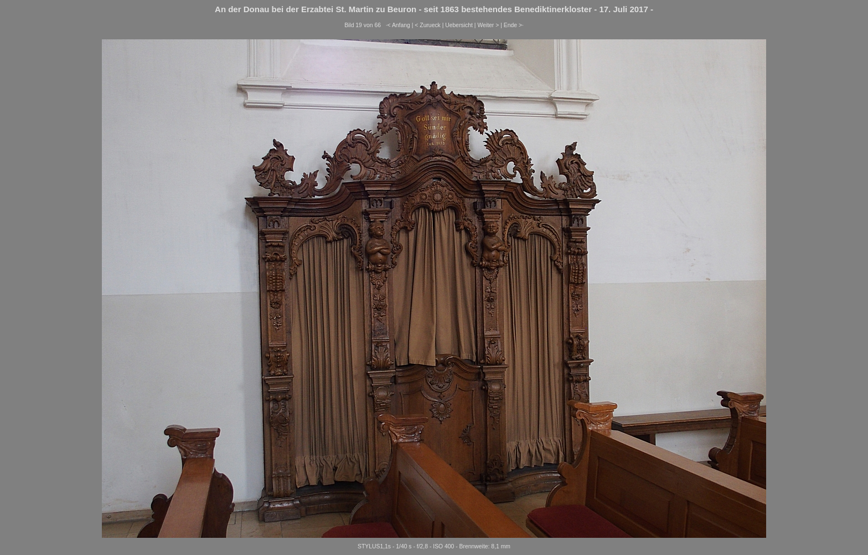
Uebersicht (459, 25)
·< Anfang (398, 25)
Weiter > (488, 25)
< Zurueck (428, 25)
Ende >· (514, 25)
